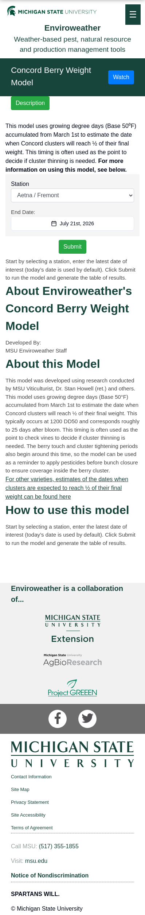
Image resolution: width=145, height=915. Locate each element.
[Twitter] (87, 719)
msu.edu (36, 861)
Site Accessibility (28, 815)
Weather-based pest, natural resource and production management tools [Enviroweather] (72, 37)
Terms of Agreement (32, 827)
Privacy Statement (30, 802)
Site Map (20, 789)
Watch (121, 77)
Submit (72, 247)
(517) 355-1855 (58, 846)
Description (30, 103)
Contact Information (31, 776)
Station (20, 184)
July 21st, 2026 (72, 223)
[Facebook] (57, 719)
